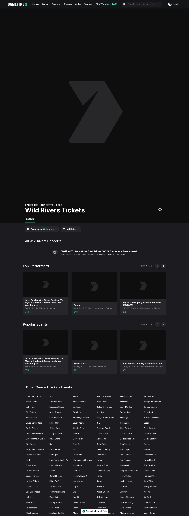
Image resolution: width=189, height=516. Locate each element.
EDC (75, 449)
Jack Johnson (126, 481)
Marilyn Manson (127, 513)
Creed (76, 433)
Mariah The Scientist (105, 513)
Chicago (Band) (103, 428)
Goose (52, 470)
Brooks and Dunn (151, 417)
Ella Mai (147, 449)
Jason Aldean (55, 486)
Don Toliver (125, 444)
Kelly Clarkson (103, 497)
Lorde (75, 508)
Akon (75, 396)
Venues (88, 4)
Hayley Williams (33, 481)
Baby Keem (31, 407)
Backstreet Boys (57, 407)
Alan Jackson (126, 396)
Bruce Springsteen (34, 423)
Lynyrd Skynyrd (150, 508)
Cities (78, 4)
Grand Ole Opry (103, 470)
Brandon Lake (56, 417)
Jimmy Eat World (151, 486)
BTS (98, 423)
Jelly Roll (100, 486)
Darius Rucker (150, 433)
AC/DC (52, 396)
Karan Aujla (54, 497)
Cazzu (146, 423)
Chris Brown (125, 428)
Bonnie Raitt (125, 412)
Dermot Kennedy (127, 439)
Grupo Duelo (149, 470)
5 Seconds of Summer (35, 396)
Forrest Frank (149, 460)
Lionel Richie (149, 502)
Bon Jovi (100, 412)
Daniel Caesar (126, 433)
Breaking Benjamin (81, 417)
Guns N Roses (56, 476)
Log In (173, 4)
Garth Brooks (79, 465)
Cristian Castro (103, 433)
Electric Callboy (103, 449)
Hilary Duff (54, 481)
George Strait (102, 465)
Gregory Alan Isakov (129, 470)
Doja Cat (77, 444)
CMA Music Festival (34, 433)
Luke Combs (125, 508)
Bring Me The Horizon (106, 417)
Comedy (56, 4)
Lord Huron (54, 508)
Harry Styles (125, 476)
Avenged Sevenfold (152, 401)
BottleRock (148, 412)
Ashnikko (124, 401)
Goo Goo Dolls (150, 465)
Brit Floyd (124, 417)
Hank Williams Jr (80, 476)
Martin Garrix (149, 513)
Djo (51, 444)
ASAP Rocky (102, 401)
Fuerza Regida (56, 465)
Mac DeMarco (32, 513)
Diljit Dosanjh (31, 444)
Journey (123, 492)
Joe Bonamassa (33, 492)
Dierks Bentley (150, 439)
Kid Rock (30, 502)
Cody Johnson (56, 433)
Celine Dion (55, 428)
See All (147, 266)
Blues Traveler (56, 412)
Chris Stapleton (150, 428)
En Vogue (54, 455)
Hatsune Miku (150, 476)
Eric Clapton (125, 455)
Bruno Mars (54, 423)
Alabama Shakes (104, 396)
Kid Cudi (147, 497)
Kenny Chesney (127, 497)
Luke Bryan (101, 508)
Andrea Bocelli (56, 401)
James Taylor (32, 486)
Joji (74, 492)
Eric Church (102, 455)
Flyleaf (99, 460)
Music (45, 4)
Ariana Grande (79, 401)
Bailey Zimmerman (104, 407)
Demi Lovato (102, 439)
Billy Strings (31, 412)
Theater (68, 4)
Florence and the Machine (83, 460)
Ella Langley (125, 449)
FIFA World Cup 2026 (106, 4)
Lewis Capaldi (79, 502)
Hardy (99, 476)
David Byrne (55, 439)
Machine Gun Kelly (58, 513)
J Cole (99, 481)
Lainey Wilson (56, 502)
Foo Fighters (125, 460)
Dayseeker (78, 439)
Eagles (147, 444)
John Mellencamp (57, 492)
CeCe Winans (32, 428)
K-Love (147, 492)
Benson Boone (150, 407)
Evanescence (150, 455)
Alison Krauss (32, 401)
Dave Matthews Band (35, 439)
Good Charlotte (32, 470)
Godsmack (124, 465)
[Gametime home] (19, 4)
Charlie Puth (78, 428)
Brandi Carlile (32, 417)
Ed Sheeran (55, 449)
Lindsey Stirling (126, 502)
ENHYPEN (77, 455)
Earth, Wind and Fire (35, 449)
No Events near (41, 229)
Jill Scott (123, 486)
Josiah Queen (103, 492)
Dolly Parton (102, 444)
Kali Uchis (30, 497)
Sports (35, 4)
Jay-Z (75, 486)
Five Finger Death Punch (60, 460)
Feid (28, 460)
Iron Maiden (78, 481)
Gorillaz (76, 470)
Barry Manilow (126, 407)
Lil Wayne (101, 502)
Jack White (149, 481)
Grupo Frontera (32, 476)
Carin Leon (125, 423)
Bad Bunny (78, 407)
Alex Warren (149, 396)
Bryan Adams (79, 423)
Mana (75, 513)
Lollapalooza (31, 508)
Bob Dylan (77, 412)
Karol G (76, 497)
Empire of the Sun (34, 455)
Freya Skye (31, 465)
